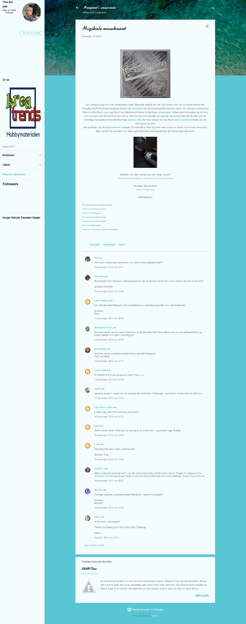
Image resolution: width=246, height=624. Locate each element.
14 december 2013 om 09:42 (109, 339)
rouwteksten (186, 119)
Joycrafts (94, 244)
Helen (97, 516)
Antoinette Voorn (103, 327)
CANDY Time (89, 569)
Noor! (122, 244)
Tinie (96, 444)
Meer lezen (202, 595)
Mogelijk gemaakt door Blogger (145, 609)
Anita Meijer (100, 348)
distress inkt (134, 119)
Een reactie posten (94, 545)
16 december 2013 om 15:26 (109, 459)
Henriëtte (99, 276)
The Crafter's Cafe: (88, 217)
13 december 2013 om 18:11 (109, 267)
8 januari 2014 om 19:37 (106, 537)
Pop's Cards (100, 370)
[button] (207, 26)
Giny (96, 257)
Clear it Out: (86, 225)
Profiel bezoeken (31, 33)
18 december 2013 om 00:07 (109, 480)
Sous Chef (196, 476)
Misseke (98, 489)
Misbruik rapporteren (14, 174)
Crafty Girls (86, 213)
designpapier (164, 112)
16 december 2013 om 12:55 (109, 435)
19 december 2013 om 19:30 (109, 507)
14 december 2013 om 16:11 (109, 361)
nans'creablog (101, 300)
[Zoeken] (213, 8)
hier (125, 131)
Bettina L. (99, 468)
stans (106, 112)
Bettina (186, 476)
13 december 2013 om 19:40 (109, 291)
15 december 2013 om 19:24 (109, 398)
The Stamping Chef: (88, 221)
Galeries (155, 616)
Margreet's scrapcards (99, 7)
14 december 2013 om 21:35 (109, 379)
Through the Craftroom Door (91, 229)
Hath (96, 425)
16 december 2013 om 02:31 (109, 416)
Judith (97, 388)
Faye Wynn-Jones (103, 407)
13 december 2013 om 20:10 (109, 318)
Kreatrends (138, 108)
